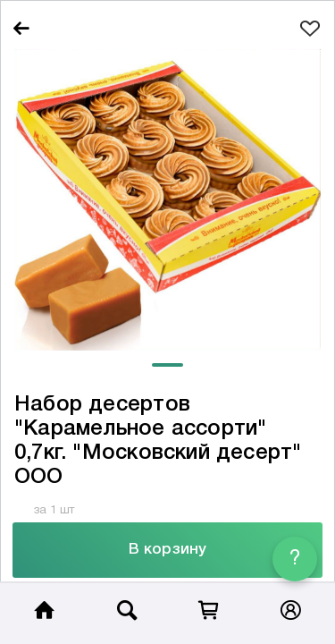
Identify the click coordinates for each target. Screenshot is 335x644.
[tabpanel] (167, 200)
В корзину (167, 549)
